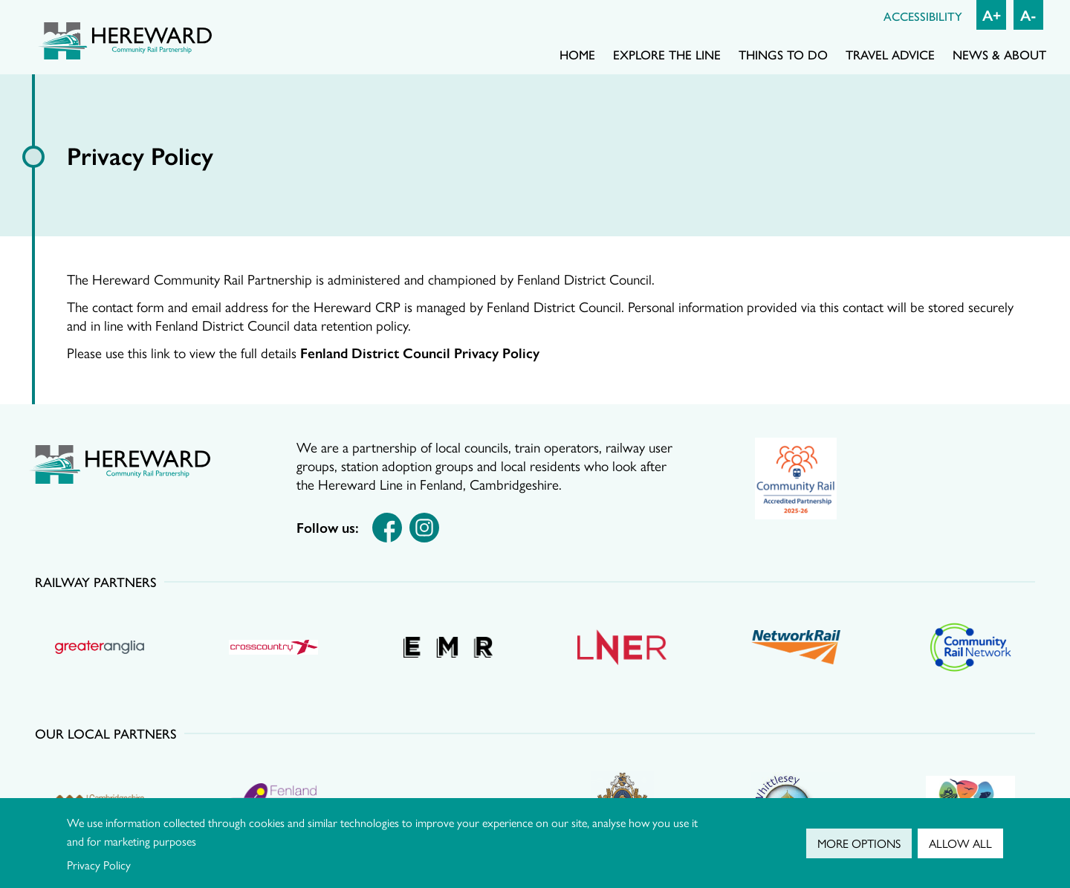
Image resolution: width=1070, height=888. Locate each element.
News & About (999, 54)
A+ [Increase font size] (991, 14)
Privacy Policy (99, 864)
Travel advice (890, 54)
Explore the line (667, 54)
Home (577, 54)
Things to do (783, 54)
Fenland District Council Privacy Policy (419, 352)
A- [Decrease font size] (1028, 14)
